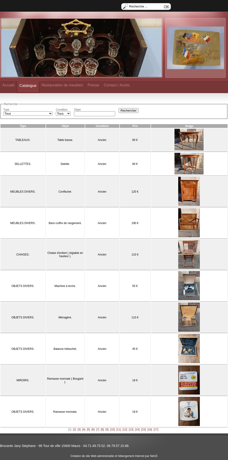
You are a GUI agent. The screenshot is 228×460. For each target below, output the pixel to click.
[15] (143, 429)
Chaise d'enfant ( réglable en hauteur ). (65, 254)
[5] (88, 429)
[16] (149, 429)
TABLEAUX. (22, 140)
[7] (97, 429)
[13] (131, 429)
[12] (125, 429)
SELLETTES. (23, 164)
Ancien (102, 140)
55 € (135, 286)
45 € (135, 349)
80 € (135, 140)
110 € (134, 254)
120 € (134, 191)
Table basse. (65, 140)
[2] (74, 429)
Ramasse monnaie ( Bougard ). (65, 380)
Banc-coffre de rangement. (65, 223)
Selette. (65, 164)
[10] (112, 429)
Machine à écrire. (65, 286)
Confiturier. (65, 191)
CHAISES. (22, 254)
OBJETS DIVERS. (22, 286)
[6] (92, 429)
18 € (135, 380)
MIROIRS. (23, 380)
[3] (78, 429)
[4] (83, 429)
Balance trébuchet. (65, 349)
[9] (106, 429)
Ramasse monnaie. (65, 411)
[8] (102, 429)
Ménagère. (65, 317)
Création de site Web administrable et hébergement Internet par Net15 (114, 456)
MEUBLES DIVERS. (23, 191)
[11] (118, 429)
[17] (156, 429)
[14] (137, 429)
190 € (134, 223)
